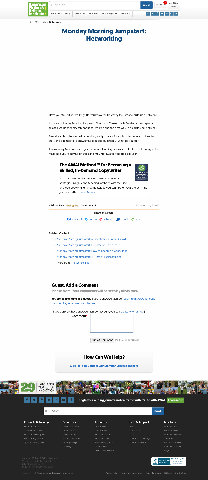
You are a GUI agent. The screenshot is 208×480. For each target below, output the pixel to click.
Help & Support (109, 13)
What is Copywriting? (139, 438)
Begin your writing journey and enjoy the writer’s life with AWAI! (131, 400)
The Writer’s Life (80, 263)
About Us (93, 13)
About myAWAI (171, 430)
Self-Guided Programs (34, 434)
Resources (80, 13)
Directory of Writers (104, 450)
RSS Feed (167, 473)
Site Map (156, 473)
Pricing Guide (69, 434)
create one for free (132, 311)
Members (125, 13)
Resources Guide (71, 426)
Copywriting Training (34, 430)
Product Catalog (32, 426)
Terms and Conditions (131, 473)
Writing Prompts (70, 442)
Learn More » (87, 192)
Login (167, 450)
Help (131, 426)
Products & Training (60, 13)
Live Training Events (33, 438)
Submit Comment (102, 340)
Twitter (92, 219)
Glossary (67, 446)
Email (138, 219)
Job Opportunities (173, 442)
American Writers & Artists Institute (56, 473)
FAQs (131, 434)
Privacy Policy (111, 473)
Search (146, 5)
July (44, 22)
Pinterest (108, 219)
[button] (160, 5)
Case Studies (101, 446)
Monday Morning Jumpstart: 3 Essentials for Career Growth (92, 239)
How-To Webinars (72, 438)
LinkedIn (124, 219)
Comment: (80, 316)
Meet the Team (102, 438)
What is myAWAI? (137, 442)
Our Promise (101, 430)
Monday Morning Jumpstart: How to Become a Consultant (92, 251)
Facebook (76, 219)
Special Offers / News (35, 442)
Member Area (170, 426)
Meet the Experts (103, 434)
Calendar (168, 438)
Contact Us (134, 430)
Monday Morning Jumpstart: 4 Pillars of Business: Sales (89, 257)
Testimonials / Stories (105, 442)
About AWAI (101, 426)
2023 (37, 22)
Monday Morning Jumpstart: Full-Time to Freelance (87, 245)
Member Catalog (172, 446)
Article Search (69, 430)
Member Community (174, 434)
